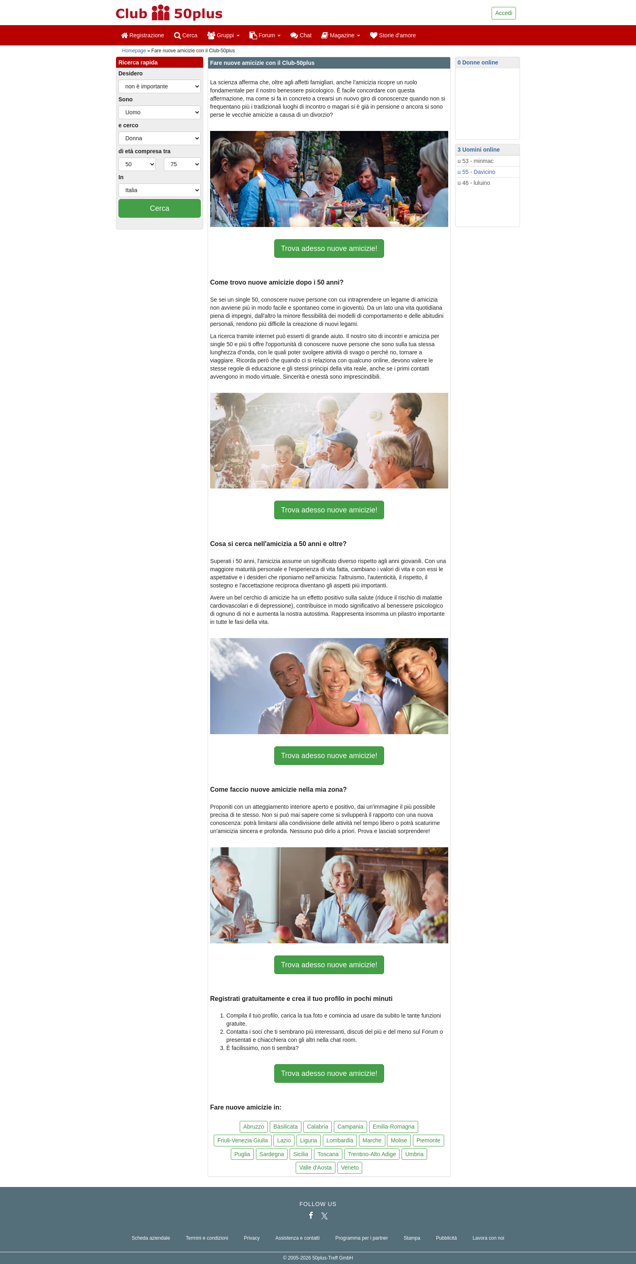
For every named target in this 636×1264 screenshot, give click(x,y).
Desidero (130, 73)
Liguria (308, 1140)
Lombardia (340, 1140)
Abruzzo (253, 1126)
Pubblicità (446, 1238)
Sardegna (272, 1154)
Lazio (283, 1140)
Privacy (252, 1238)
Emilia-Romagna (394, 1126)
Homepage (134, 51)
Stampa (412, 1238)
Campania (350, 1126)
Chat (301, 35)
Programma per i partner (361, 1238)
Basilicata (285, 1126)
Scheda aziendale (151, 1238)
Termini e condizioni (207, 1238)
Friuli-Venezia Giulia (242, 1140)
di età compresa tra (144, 151)
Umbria (414, 1154)
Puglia (242, 1154)
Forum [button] (265, 35)
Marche (372, 1140)
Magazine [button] (340, 35)
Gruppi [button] (223, 35)
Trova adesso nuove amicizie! (329, 248)
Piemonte (428, 1140)
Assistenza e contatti (297, 1238)
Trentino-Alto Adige (372, 1154)
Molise (399, 1140)
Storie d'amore (393, 35)
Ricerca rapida (138, 62)
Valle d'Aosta (315, 1167)
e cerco (128, 125)
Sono (125, 99)
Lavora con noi (488, 1238)
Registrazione (142, 35)
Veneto (350, 1167)
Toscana (328, 1154)
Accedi (503, 13)
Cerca (186, 35)
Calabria (317, 1126)
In (120, 177)
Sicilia (300, 1154)
